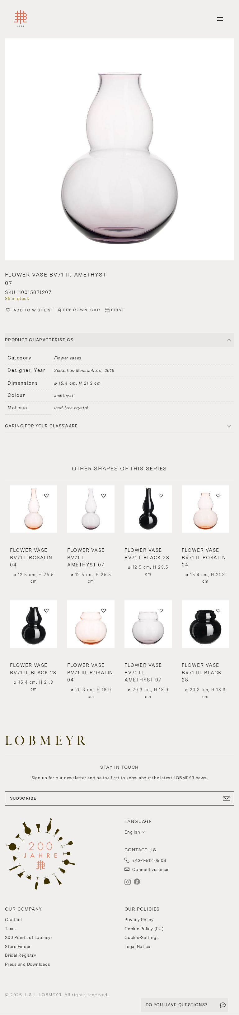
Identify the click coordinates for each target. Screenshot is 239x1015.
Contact (13, 919)
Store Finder (18, 946)
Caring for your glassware (41, 426)
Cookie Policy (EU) (144, 928)
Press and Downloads (27, 964)
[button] (119, 149)
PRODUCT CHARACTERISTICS (39, 340)
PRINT (117, 310)
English (132, 832)
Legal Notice (137, 946)
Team (10, 928)
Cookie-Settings (141, 937)
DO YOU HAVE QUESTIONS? (177, 1005)
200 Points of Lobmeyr (29, 937)
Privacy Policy (139, 919)
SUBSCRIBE (119, 798)
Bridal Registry (20, 955)
